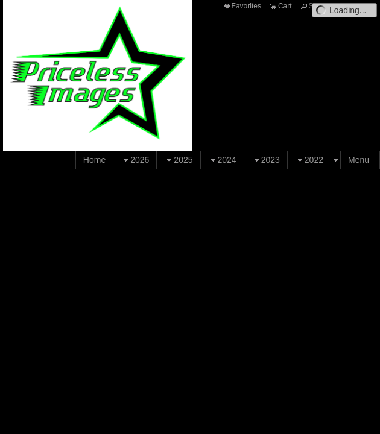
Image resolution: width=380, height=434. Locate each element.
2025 (178, 160)
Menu (358, 160)
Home (94, 160)
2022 (309, 160)
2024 (222, 160)
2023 (266, 160)
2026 (135, 160)
